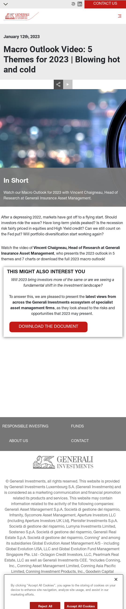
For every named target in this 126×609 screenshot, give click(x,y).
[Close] (116, 588)
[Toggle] (120, 16)
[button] (73, 4)
